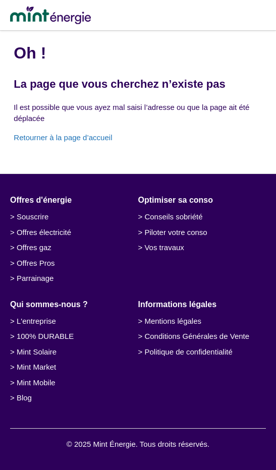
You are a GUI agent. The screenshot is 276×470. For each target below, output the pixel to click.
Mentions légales (172, 321)
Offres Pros (36, 263)
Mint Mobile (36, 382)
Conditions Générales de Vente (196, 336)
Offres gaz (34, 247)
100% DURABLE (45, 336)
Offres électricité (44, 232)
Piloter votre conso (175, 232)
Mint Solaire (37, 351)
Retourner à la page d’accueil (63, 137)
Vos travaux (164, 247)
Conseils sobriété (173, 216)
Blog (24, 397)
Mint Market (36, 367)
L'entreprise (36, 321)
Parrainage (35, 278)
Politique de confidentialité (188, 351)
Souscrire (32, 216)
